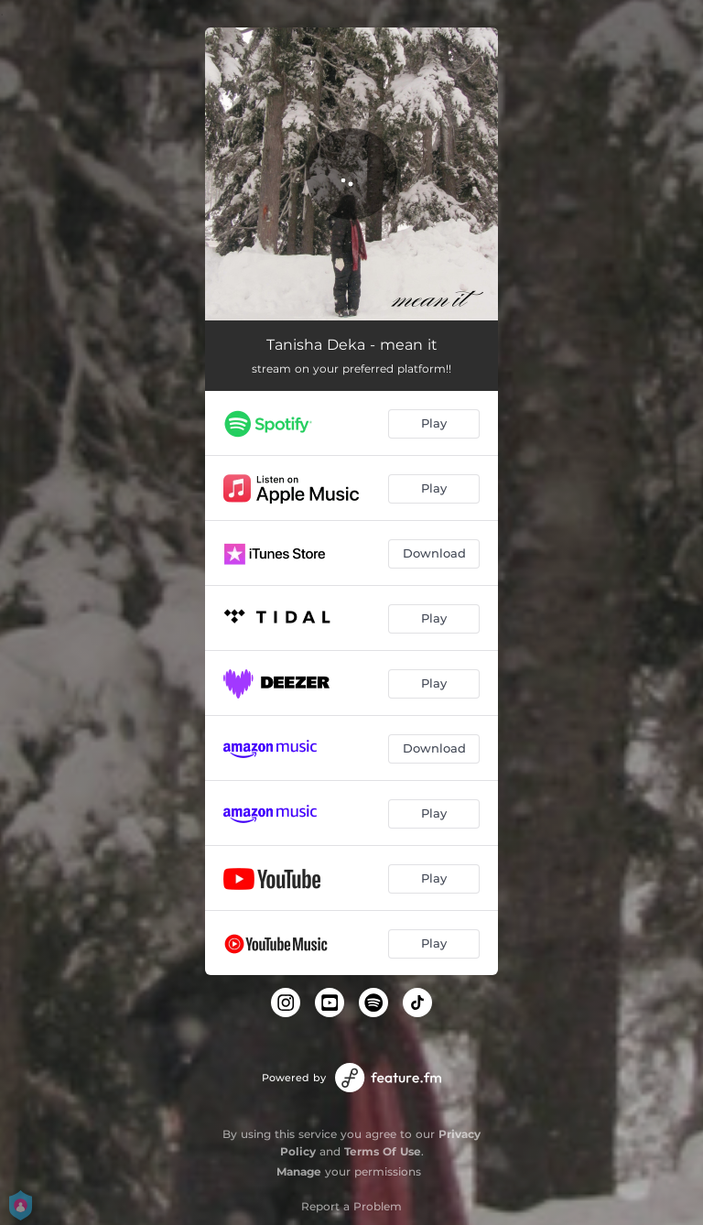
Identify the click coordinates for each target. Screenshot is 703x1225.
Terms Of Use (382, 1151)
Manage (298, 1171)
